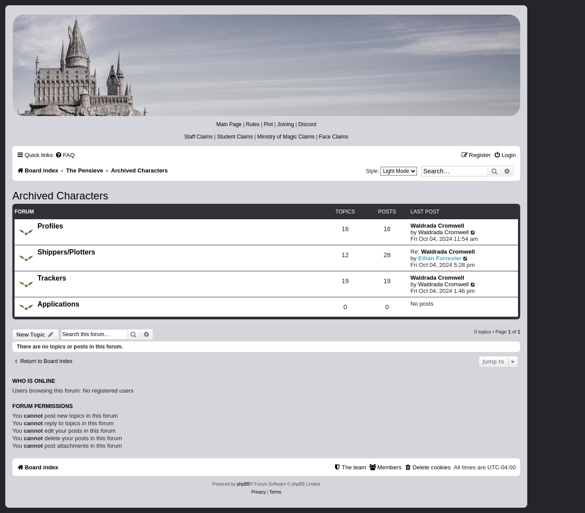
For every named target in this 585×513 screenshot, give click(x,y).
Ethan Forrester (440, 258)
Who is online (33, 381)
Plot (268, 124)
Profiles (50, 226)
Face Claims (333, 137)
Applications (58, 304)
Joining (285, 124)
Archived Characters (60, 196)
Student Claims (235, 137)
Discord (307, 124)
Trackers (51, 278)
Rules (253, 124)
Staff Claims (198, 137)
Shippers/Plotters (66, 252)
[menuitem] (65, 155)
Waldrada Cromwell (437, 225)
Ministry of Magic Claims (285, 137)
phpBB (243, 484)
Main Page (229, 124)
